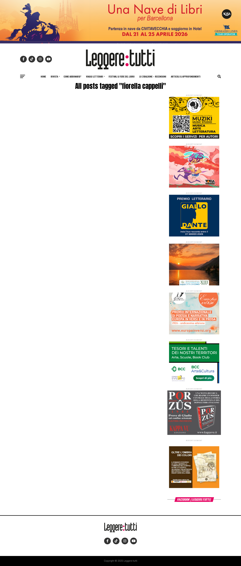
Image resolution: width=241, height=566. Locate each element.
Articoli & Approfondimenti (185, 76)
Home (43, 76)
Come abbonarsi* (72, 76)
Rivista (54, 76)
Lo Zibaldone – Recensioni (152, 76)
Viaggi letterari (94, 76)
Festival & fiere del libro (122, 76)
